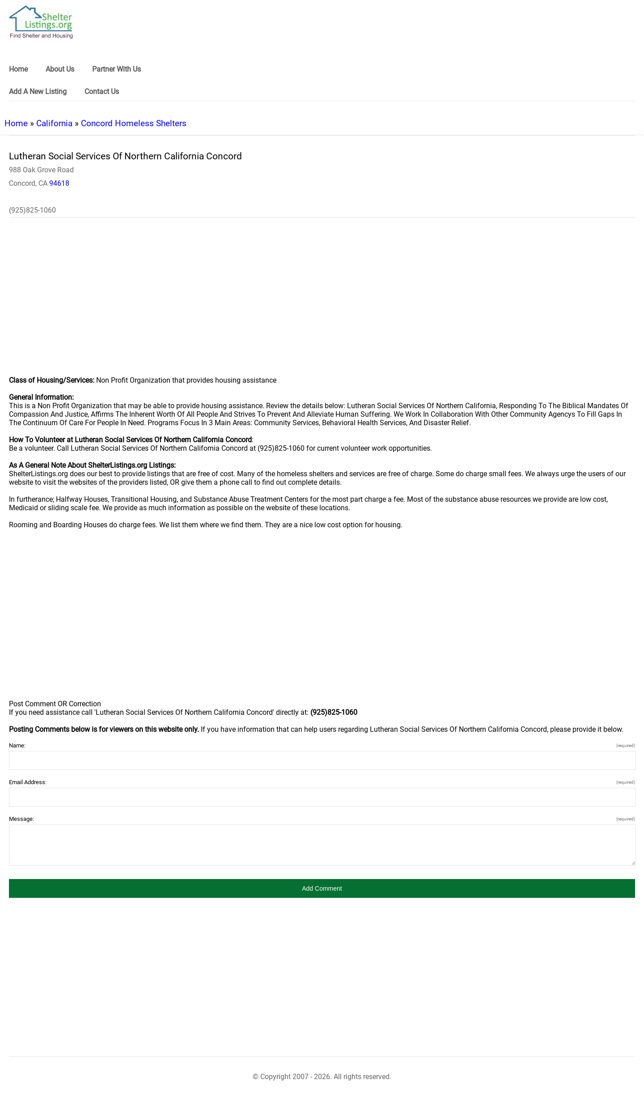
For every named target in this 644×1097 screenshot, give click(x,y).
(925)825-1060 (32, 210)
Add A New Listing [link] (38, 91)
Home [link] (18, 69)
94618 (59, 183)
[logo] (41, 22)
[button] (322, 888)
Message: (322, 818)
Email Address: (322, 782)
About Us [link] (60, 69)
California (54, 123)
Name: (322, 745)
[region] (322, 302)
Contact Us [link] (102, 91)
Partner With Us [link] (116, 69)
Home (16, 123)
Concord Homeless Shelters (133, 123)
